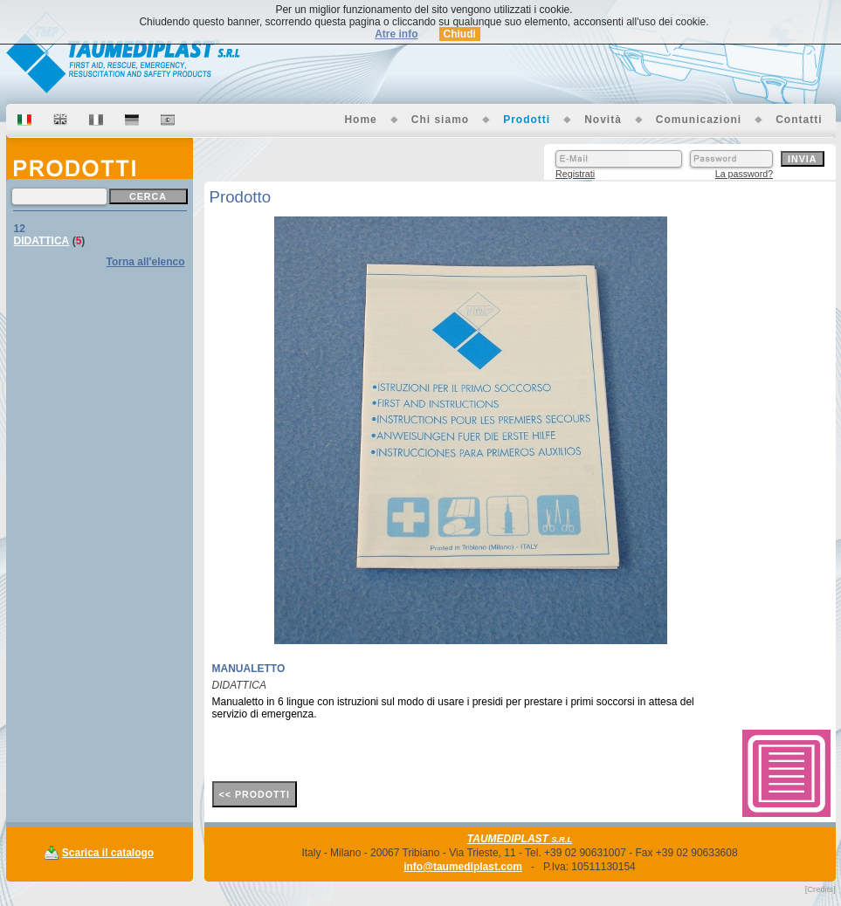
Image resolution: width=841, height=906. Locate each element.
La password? (744, 173)
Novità (603, 119)
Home (360, 119)
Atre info (396, 34)
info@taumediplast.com (462, 867)
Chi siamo (440, 119)
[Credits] (820, 889)
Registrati (575, 173)
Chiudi (460, 34)
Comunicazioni (698, 119)
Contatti (799, 119)
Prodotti (526, 119)
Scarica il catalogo (108, 853)
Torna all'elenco (146, 262)
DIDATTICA (42, 241)
